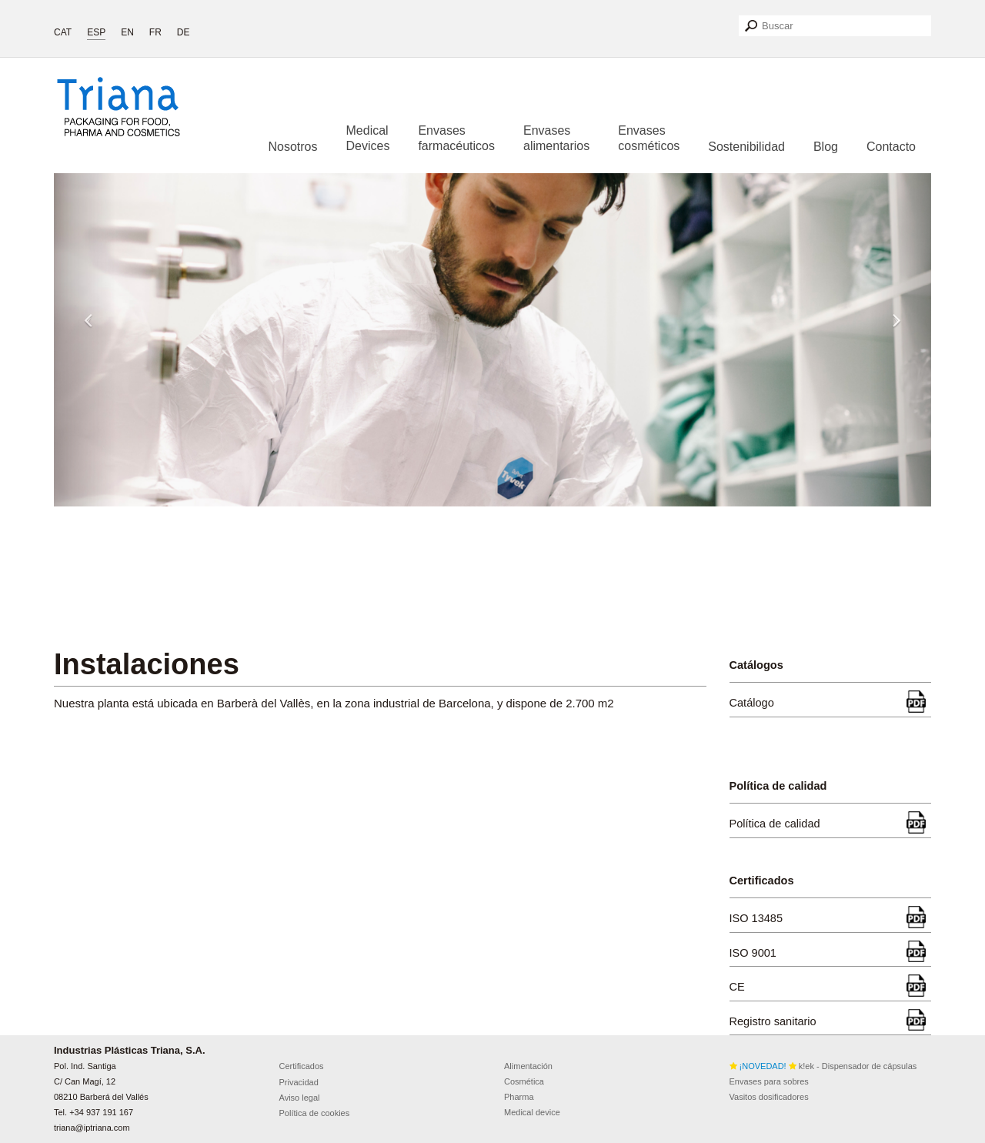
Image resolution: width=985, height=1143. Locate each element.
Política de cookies (314, 1113)
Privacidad (299, 1082)
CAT (63, 32)
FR (155, 32)
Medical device (532, 1112)
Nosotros (292, 146)
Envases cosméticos (648, 138)
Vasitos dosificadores (769, 1096)
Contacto (891, 146)
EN (127, 32)
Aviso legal (299, 1097)
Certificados (301, 1066)
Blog (825, 146)
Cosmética (524, 1081)
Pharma (519, 1096)
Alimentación (528, 1066)
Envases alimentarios (556, 138)
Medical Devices (368, 138)
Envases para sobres (769, 1081)
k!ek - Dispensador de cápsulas (823, 1066)
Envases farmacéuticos (456, 138)
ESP (96, 32)
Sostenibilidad (746, 146)
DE (183, 32)
